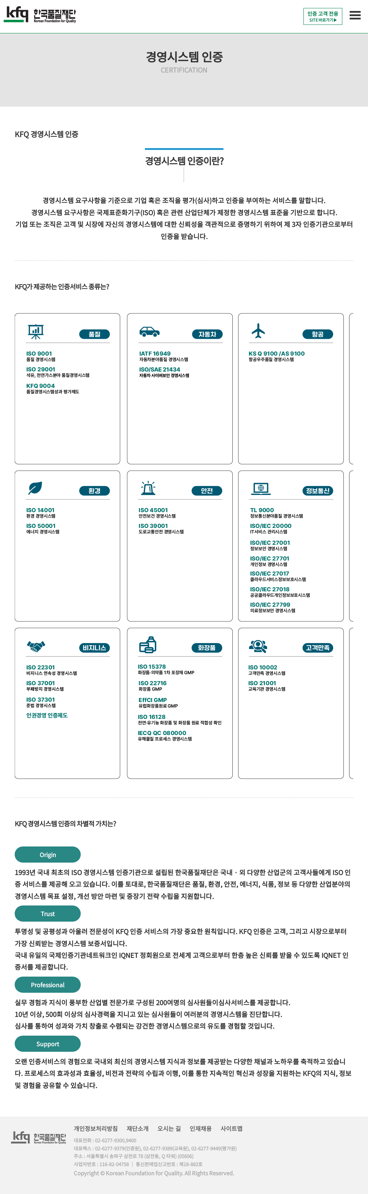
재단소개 (138, 1128)
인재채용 (201, 1128)
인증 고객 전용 (322, 16)
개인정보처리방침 (96, 1128)
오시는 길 (169, 1128)
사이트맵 (232, 1128)
